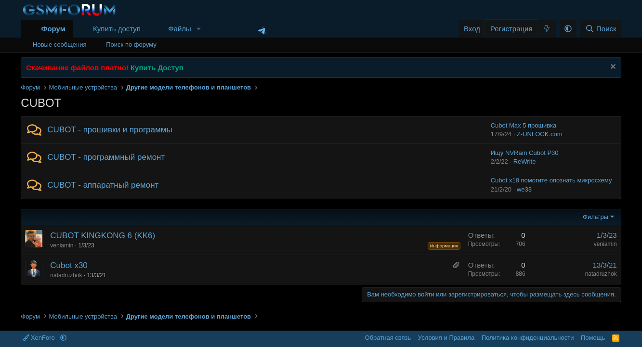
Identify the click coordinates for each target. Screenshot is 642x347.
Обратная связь (388, 337)
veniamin (61, 245)
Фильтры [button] (595, 216)
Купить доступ (117, 29)
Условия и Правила (446, 337)
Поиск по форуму (131, 44)
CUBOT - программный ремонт (106, 157)
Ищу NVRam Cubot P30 (525, 152)
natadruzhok (66, 275)
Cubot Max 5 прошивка (524, 125)
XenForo (39, 337)
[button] (199, 29)
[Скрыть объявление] (612, 68)
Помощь (593, 337)
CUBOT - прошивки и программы (109, 129)
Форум (53, 29)
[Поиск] (600, 29)
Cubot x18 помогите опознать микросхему (551, 180)
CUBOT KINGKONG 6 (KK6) (102, 235)
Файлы (179, 29)
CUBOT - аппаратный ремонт (102, 185)
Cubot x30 (69, 265)
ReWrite (524, 161)
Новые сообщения (60, 44)
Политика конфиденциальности (528, 337)
